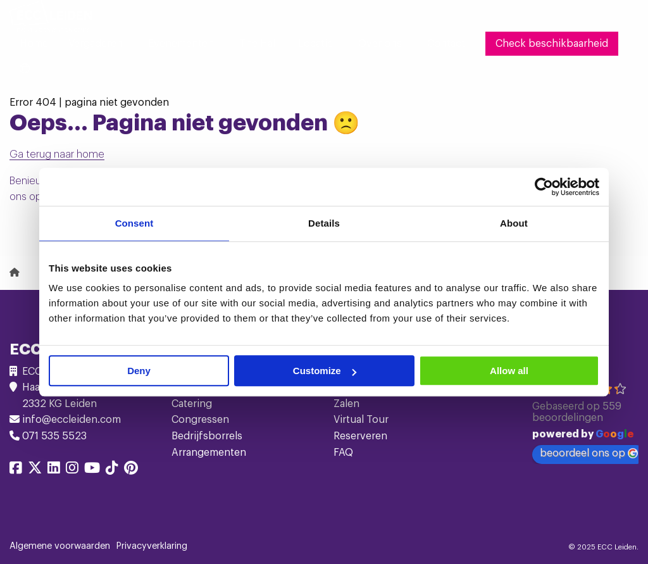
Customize (324, 370)
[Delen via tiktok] (112, 470)
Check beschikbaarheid (551, 44)
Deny (139, 370)
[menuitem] (33, 44)
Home (34, 44)
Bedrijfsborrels (206, 436)
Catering (191, 404)
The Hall (258, 44)
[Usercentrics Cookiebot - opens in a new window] (544, 186)
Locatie (315, 44)
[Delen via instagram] (72, 470)
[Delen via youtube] (92, 470)
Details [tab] (324, 223)
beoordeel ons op (589, 453)
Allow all (509, 370)
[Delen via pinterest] (131, 470)
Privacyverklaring (151, 546)
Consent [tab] (134, 223)
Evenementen (181, 44)
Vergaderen (95, 44)
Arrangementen (208, 453)
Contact (446, 44)
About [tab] (514, 223)
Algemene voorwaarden (59, 546)
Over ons (380, 44)
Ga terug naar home (56, 154)
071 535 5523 (54, 436)
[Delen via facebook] (15, 470)
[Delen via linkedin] (53, 470)
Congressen (200, 420)
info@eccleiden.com (71, 420)
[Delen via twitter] (35, 470)
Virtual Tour (361, 420)
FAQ (343, 453)
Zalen (346, 404)
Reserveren (360, 436)
